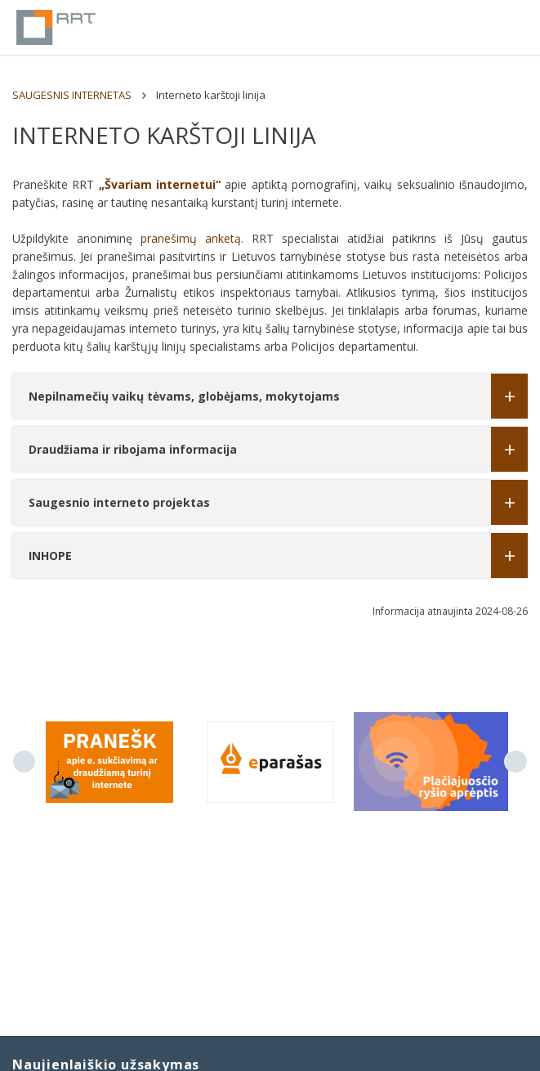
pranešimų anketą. (192, 238)
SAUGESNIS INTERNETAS (72, 94)
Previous (24, 761)
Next (516, 761)
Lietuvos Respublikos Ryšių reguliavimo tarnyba (56, 27)
